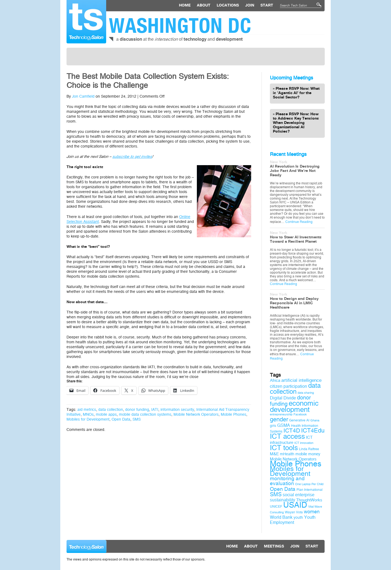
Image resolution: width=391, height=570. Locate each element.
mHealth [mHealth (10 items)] (287, 454)
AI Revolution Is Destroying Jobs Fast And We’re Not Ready (295, 171)
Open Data (121, 419)
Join (249, 5)
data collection (110, 409)
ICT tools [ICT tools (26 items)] (284, 448)
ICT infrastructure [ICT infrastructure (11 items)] (291, 440)
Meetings (274, 546)
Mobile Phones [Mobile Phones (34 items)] (295, 464)
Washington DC (180, 25)
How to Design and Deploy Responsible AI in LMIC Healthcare (294, 303)
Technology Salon (86, 21)
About (203, 5)
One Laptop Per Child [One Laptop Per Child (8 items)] (309, 484)
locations (228, 5)
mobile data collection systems (145, 414)
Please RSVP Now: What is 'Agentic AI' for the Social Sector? (296, 93)
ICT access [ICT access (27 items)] (287, 436)
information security (177, 409)
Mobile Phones (233, 414)
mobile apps (106, 414)
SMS (137, 419)
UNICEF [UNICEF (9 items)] (276, 506)
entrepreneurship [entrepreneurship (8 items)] (281, 414)
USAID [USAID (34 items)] (295, 505)
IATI (154, 409)
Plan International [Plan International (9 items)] (310, 490)
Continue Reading (299, 222)
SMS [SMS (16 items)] (276, 494)
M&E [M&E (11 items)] (274, 453)
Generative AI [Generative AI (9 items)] (299, 420)
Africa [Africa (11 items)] (275, 380)
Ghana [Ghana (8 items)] (314, 420)
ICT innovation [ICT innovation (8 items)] (303, 443)
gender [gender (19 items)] (279, 419)
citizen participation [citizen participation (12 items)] (288, 386)
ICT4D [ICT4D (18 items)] (291, 430)
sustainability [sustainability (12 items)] (282, 499)
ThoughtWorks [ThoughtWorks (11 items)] (309, 500)
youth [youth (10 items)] (298, 517)
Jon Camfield (83, 96)
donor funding (137, 409)
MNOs (88, 414)
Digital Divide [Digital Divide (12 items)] (283, 398)
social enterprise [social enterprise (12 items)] (298, 494)
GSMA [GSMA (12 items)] (283, 425)
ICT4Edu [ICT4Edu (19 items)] (312, 430)
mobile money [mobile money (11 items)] (307, 453)
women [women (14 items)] (312, 512)
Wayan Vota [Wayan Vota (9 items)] (294, 512)
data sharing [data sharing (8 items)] (306, 393)
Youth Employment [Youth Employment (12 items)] (293, 520)
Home (185, 5)
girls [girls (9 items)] (273, 426)
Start (266, 5)
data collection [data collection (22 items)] (295, 388)
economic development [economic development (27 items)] (294, 406)
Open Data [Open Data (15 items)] (282, 489)
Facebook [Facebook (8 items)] (300, 414)
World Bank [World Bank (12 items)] (281, 517)
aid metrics (86, 409)
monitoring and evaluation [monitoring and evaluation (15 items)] (287, 481)
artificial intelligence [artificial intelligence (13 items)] (301, 380)
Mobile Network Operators (196, 414)
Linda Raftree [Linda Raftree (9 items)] (309, 449)
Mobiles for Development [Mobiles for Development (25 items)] (290, 471)
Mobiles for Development (88, 419)
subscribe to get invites (132, 157)
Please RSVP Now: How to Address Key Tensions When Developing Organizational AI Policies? (296, 122)
